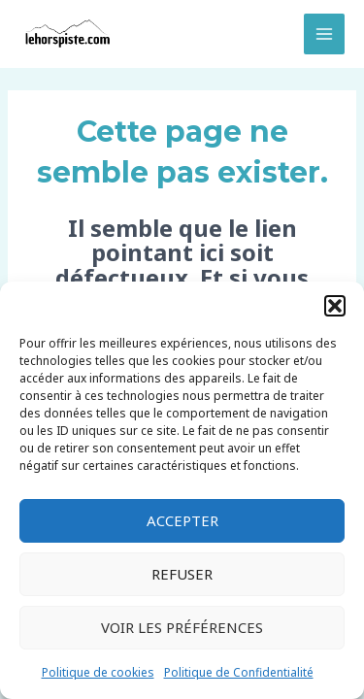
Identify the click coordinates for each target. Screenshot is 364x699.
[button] (335, 306)
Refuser (182, 573)
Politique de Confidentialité (239, 672)
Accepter (182, 520)
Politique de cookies (98, 672)
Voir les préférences (182, 627)
